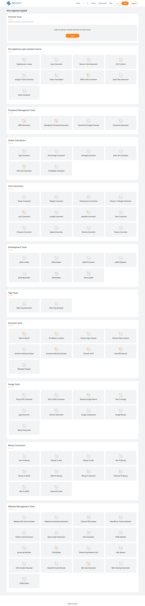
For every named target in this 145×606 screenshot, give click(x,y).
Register (134, 3)
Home (78, 3)
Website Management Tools (21, 506)
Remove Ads (102, 3)
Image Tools (14, 384)
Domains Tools (15, 323)
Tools (117, 3)
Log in (125, 3)
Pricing (93, 3)
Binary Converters (16, 445)
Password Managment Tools (21, 110)
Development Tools (17, 247)
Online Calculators (17, 140)
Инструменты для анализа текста (24, 49)
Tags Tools (13, 293)
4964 (69, 604)
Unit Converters (15, 186)
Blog (111, 3)
